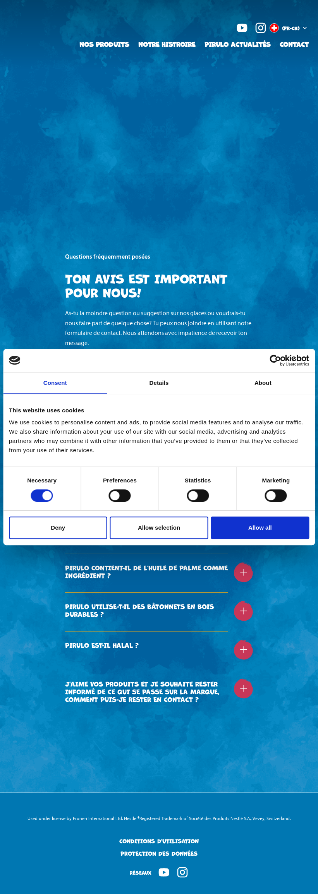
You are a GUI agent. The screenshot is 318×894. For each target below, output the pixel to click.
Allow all (260, 527)
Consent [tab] (55, 382)
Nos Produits (104, 44)
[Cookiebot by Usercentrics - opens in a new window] (275, 360)
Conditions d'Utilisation (159, 841)
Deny (58, 527)
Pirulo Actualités (237, 44)
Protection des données (159, 853)
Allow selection (159, 527)
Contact (294, 44)
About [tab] (263, 382)
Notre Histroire (166, 44)
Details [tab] (159, 382)
